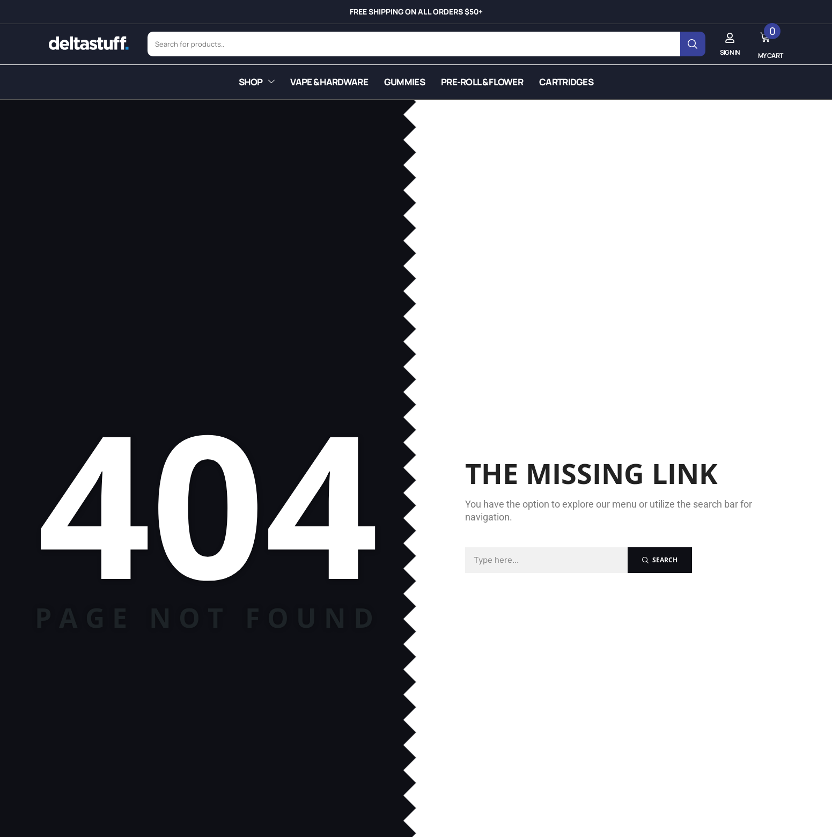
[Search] (698, 42)
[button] (735, 41)
